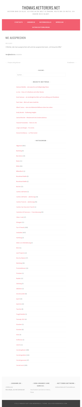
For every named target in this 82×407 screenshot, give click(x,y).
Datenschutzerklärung (41, 27)
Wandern (19, 324)
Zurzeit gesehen (21, 355)
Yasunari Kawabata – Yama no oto (26, 123)
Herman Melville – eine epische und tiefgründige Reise (32, 87)
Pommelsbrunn (21, 268)
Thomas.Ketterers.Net (41, 7)
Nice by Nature (20, 258)
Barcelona (19, 156)
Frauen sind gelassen (13, 62)
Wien (17, 335)
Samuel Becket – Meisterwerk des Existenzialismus (31, 117)
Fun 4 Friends (20, 227)
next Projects (20, 253)
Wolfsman (19, 340)
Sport (18, 299)
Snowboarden (20, 294)
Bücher (18, 186)
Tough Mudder (20, 314)
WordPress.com (61, 403)
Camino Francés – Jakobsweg (25, 202)
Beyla (18, 161)
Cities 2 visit (19, 217)
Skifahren (19, 289)
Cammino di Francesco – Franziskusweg (28, 212)
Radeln (18, 278)
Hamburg (19, 238)
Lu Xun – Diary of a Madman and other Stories (30, 92)
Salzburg (19, 283)
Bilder (18, 166)
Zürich (18, 345)
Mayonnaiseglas (45, 22)
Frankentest (71, 62)
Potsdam (19, 273)
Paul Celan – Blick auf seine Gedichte (27, 102)
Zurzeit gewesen (21, 360)
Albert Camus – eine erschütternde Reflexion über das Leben (34, 107)
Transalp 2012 (20, 319)
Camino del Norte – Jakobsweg (25, 197)
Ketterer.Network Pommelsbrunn (65, 387)
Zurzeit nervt (20, 365)
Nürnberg (19, 263)
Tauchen (18, 309)
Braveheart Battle (21, 176)
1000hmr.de (31, 22)
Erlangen (18, 222)
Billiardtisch (19, 171)
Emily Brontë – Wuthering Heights (26, 112)
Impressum (59, 22)
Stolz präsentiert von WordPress (27, 403)
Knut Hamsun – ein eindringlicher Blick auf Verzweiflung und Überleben (37, 97)
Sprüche (18, 304)
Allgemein (19, 146)
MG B (17, 248)
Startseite (19, 22)
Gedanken (19, 54)
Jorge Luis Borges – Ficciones (25, 128)
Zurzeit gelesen (21, 350)
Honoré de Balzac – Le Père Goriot (26, 133)
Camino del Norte (21, 192)
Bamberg (19, 151)
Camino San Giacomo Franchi (25, 207)
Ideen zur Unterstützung (23, 243)
